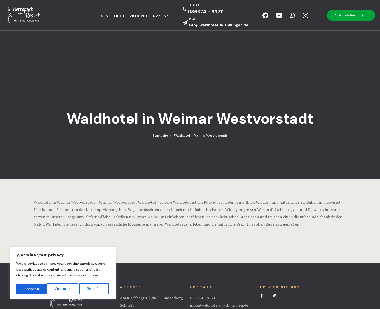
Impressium (190, 286)
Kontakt (162, 16)
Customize (31, 288)
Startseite (160, 76)
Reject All (63, 288)
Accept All (94, 288)
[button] (351, 15)
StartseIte (113, 16)
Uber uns (139, 16)
